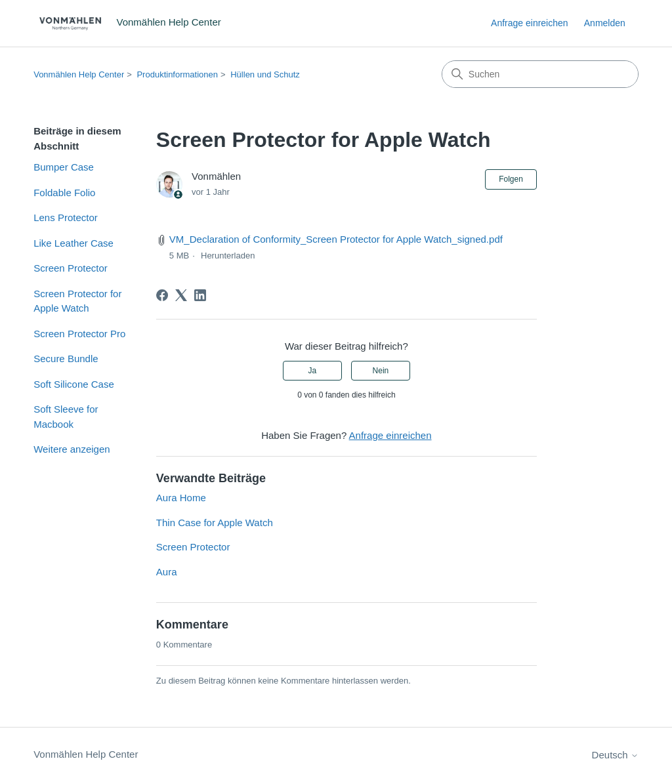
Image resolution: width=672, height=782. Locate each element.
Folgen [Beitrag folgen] (511, 179)
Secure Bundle (65, 358)
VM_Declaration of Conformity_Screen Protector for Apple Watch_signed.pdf (336, 239)
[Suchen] (540, 74)
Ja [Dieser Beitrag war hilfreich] (312, 370)
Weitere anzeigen (71, 449)
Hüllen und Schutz (265, 74)
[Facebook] (162, 295)
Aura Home (181, 497)
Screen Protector (70, 268)
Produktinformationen (177, 74)
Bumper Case (63, 167)
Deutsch (615, 754)
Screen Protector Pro (79, 333)
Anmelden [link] (604, 23)
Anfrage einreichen (529, 23)
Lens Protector (65, 217)
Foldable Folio (64, 192)
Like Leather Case (73, 243)
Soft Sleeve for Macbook (65, 416)
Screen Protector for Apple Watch (77, 301)
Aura (166, 571)
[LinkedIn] (200, 295)
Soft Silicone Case (73, 384)
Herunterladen (228, 255)
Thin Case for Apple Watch (214, 522)
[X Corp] (181, 295)
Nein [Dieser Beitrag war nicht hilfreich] (381, 370)
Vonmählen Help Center (78, 74)
